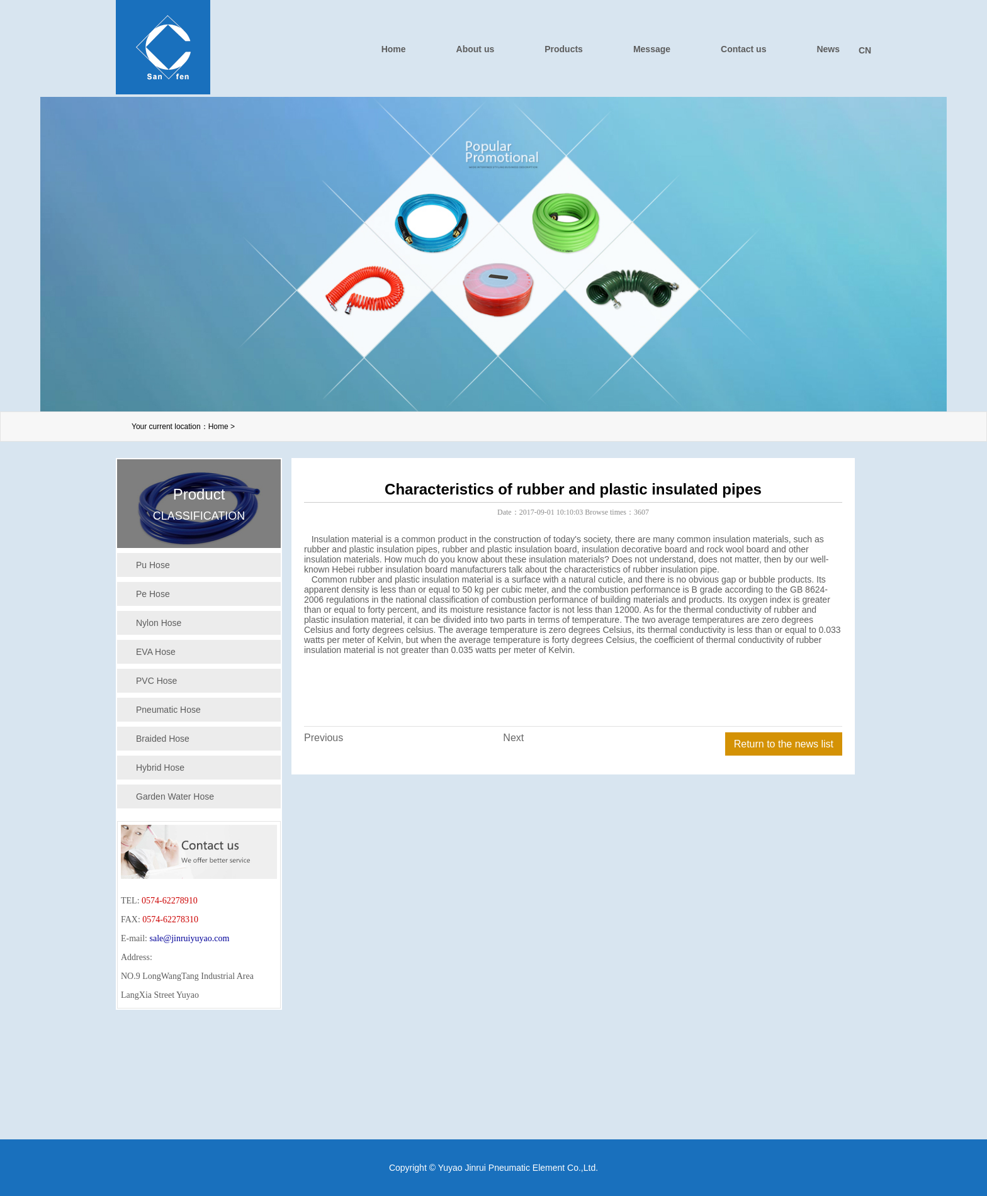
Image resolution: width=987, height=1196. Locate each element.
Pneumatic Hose (168, 710)
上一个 (34, 235)
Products (563, 49)
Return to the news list (783, 744)
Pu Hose (153, 565)
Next (513, 737)
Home (393, 49)
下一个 (952, 235)
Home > (221, 426)
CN (865, 50)
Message (651, 49)
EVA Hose (156, 652)
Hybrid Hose (160, 768)
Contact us (743, 49)
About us (475, 49)
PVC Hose (156, 681)
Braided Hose (162, 739)
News (828, 49)
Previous (323, 737)
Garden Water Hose (175, 796)
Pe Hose (153, 594)
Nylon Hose (158, 623)
